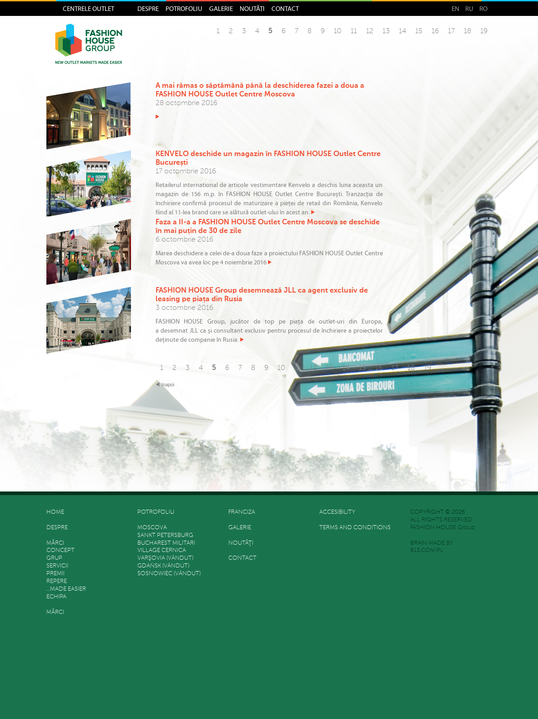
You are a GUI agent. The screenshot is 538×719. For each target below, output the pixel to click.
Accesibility (337, 512)
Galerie (221, 9)
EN (455, 9)
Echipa (56, 597)
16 (435, 31)
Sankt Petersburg (165, 535)
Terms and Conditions (355, 528)
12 (369, 31)
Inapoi (168, 385)
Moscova (152, 528)
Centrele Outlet (88, 9)
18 (467, 31)
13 (386, 31)
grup (54, 558)
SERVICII (57, 566)
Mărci (55, 543)
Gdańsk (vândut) (163, 566)
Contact (285, 9)
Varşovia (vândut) (165, 558)
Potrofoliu (184, 9)
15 (418, 31)
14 (402, 31)
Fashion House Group (88, 50)
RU (469, 9)
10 (338, 31)
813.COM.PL (426, 550)
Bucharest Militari (166, 543)
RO (483, 9)
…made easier (66, 589)
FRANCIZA (241, 512)
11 (354, 31)
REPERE (56, 581)
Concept (60, 550)
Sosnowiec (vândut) (169, 574)
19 (484, 31)
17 (451, 31)
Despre (148, 9)
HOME (55, 512)
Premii (55, 574)
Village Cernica (161, 550)
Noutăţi (252, 9)
